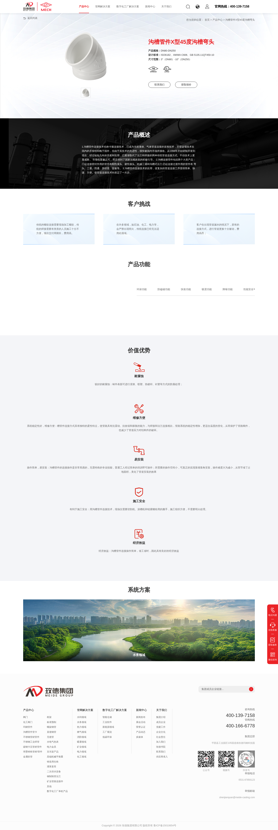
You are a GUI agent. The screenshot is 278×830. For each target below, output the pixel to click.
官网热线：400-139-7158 (232, 6)
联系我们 (160, 84)
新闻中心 (150, 6)
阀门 (25, 717)
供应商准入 (162, 756)
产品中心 (84, 6)
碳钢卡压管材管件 (32, 746)
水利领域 (81, 717)
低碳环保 (107, 737)
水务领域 (81, 722)
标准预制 (51, 722)
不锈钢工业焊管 (31, 741)
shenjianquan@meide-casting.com (237, 797)
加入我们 (160, 741)
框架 (49, 717)
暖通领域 (81, 741)
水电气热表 (52, 741)
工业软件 (107, 722)
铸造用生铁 (52, 761)
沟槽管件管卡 (30, 732)
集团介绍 (160, 717)
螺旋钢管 (51, 727)
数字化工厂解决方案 (127, 6)
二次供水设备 (54, 771)
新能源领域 (108, 727)
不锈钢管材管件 (31, 737)
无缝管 (50, 737)
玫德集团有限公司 (132, 825)
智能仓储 (107, 717)
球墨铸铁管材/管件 (32, 751)
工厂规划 (107, 732)
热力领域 (81, 727)
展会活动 (140, 722)
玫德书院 (160, 746)
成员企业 (160, 722)
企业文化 (160, 732)
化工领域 (81, 756)
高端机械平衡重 (55, 756)
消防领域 (81, 737)
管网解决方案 (102, 6)
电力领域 (81, 751)
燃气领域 (81, 732)
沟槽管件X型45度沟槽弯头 (240, 19)
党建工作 (160, 727)
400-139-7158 (240, 715)
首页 (207, 19)
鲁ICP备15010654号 (164, 825)
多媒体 (139, 737)
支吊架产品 (52, 751)
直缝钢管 (51, 732)
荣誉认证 (140, 727)
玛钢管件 (27, 727)
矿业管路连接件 (55, 781)
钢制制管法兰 (54, 776)
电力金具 (51, 746)
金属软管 (27, 756)
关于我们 (166, 6)
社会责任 (160, 737)
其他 (49, 786)
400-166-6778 (240, 725)
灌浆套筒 (51, 766)
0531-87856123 (247, 779)
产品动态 (140, 732)
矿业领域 (81, 746)
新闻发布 (140, 717)
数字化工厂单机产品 (57, 791)
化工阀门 (27, 722)
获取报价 (189, 84)
